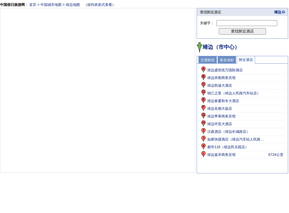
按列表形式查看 (99, 5)
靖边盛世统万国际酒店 (225, 70)
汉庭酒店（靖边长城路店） (228, 132)
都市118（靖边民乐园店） (228, 147)
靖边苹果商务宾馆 (221, 116)
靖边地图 (73, 5)
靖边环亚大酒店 (219, 124)
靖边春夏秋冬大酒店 (223, 101)
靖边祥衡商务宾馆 (221, 78)
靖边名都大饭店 (219, 108)
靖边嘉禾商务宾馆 (221, 155)
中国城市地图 (51, 5)
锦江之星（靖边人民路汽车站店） (233, 93)
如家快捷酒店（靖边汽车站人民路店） (237, 139)
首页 (32, 5)
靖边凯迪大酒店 (219, 85)
